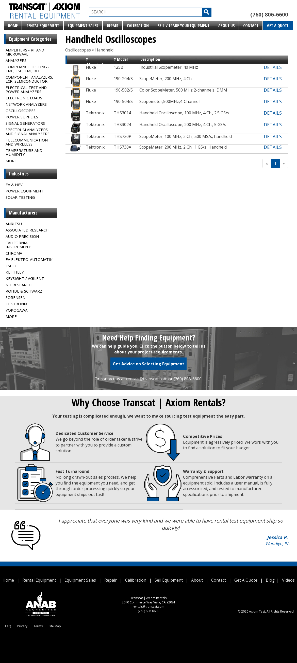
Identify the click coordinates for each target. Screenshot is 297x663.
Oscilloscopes (21, 110)
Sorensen (15, 297)
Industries (19, 173)
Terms (38, 626)
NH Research (19, 284)
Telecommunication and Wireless (27, 142)
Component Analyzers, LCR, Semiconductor (29, 79)
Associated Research (27, 229)
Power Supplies (22, 116)
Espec (11, 265)
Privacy (22, 626)
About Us (226, 25)
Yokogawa (16, 310)
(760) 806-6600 (269, 14)
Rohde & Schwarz (24, 291)
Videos (288, 580)
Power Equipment (24, 190)
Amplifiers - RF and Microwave (25, 52)
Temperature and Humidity (24, 152)
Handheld (104, 50)
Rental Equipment (42, 25)
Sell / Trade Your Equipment (183, 25)
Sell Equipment (169, 580)
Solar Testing (20, 197)
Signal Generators (25, 123)
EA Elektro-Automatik (29, 259)
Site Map (55, 626)
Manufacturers (23, 212)
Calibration (138, 25)
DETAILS (273, 67)
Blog (270, 580)
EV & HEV (14, 184)
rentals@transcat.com (146, 379)
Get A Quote (278, 25)
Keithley (15, 272)
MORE (11, 160)
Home (13, 25)
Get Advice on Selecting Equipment (148, 364)
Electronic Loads (24, 97)
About (197, 580)
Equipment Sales (83, 25)
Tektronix (16, 303)
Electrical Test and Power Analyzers (26, 89)
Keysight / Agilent (25, 278)
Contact (250, 25)
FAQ (8, 626)
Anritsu (14, 223)
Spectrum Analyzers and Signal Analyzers (28, 131)
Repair (112, 25)
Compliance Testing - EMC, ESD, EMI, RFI (28, 68)
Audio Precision (22, 236)
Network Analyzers (26, 104)
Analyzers (16, 60)
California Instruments (19, 244)
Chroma (14, 253)
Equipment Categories (30, 39)
